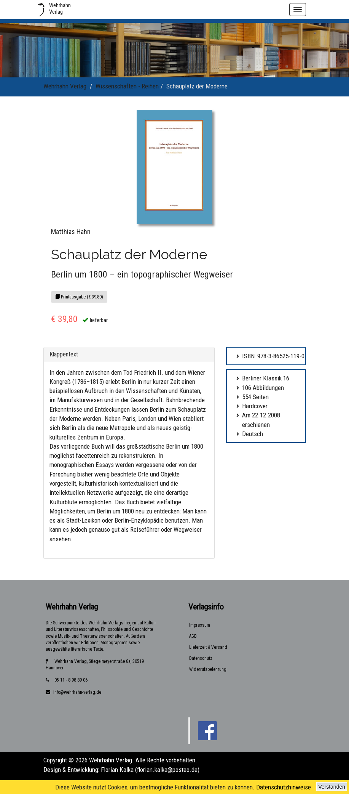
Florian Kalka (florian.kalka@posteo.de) (150, 769)
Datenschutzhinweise (283, 787)
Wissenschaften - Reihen (127, 86)
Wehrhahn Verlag (64, 86)
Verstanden (331, 787)
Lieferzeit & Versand (208, 647)
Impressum (199, 625)
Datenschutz (200, 658)
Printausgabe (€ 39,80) (79, 297)
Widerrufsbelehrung (207, 669)
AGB (193, 636)
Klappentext (63, 354)
